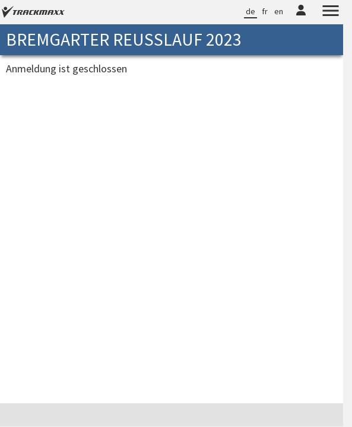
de (250, 11)
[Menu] (330, 12)
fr (265, 11)
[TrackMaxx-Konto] (301, 17)
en (278, 11)
